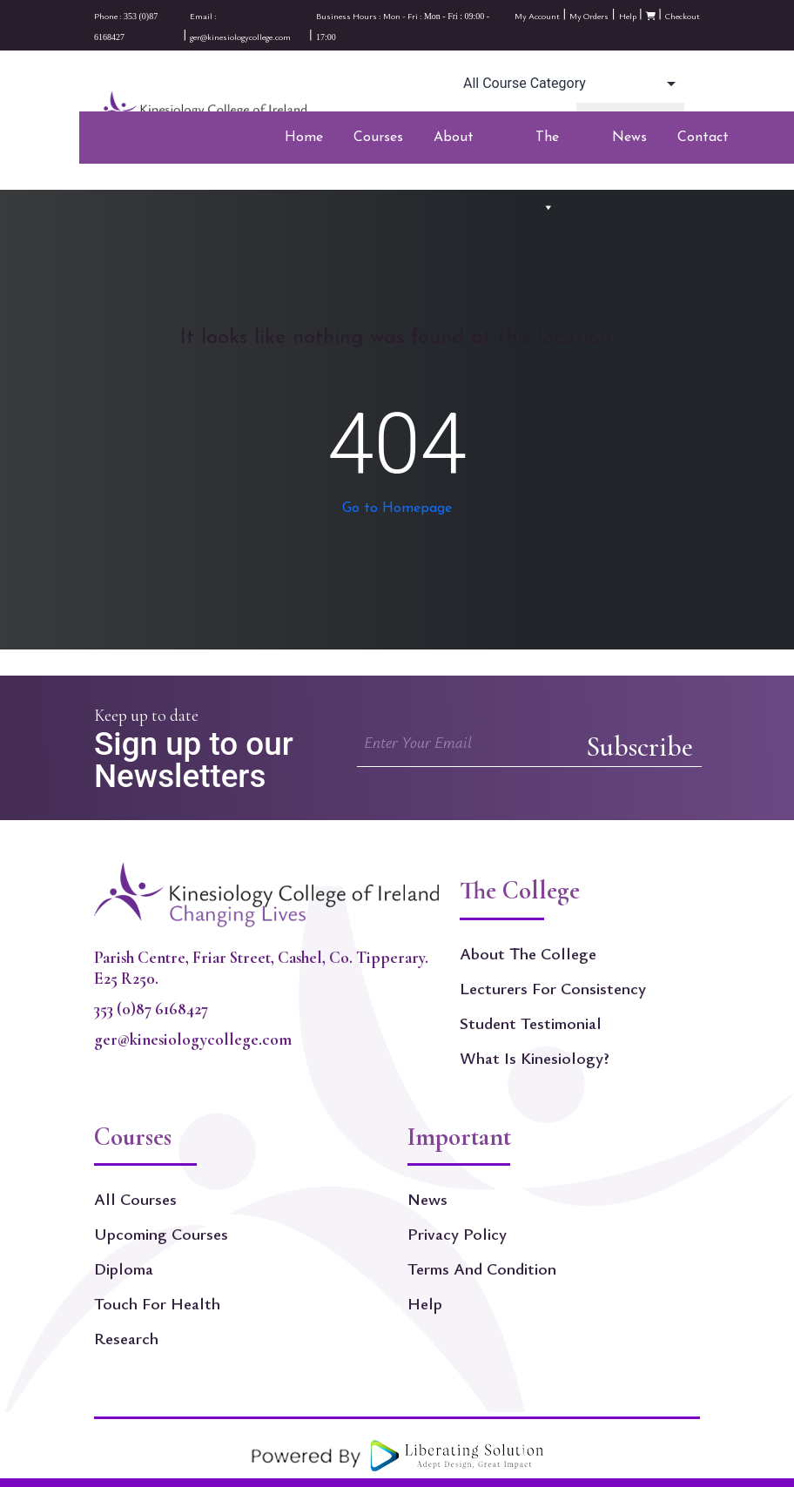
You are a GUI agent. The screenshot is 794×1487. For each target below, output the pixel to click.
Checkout (682, 16)
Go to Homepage (397, 508)
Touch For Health (157, 1303)
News (629, 138)
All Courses (135, 1199)
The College (558, 143)
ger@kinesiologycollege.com (193, 1039)
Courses (378, 143)
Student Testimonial (531, 1023)
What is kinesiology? (534, 1057)
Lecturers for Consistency (553, 988)
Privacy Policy (457, 1233)
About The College (528, 953)
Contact (703, 138)
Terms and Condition (481, 1268)
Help (627, 16)
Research (126, 1338)
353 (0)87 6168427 (151, 1009)
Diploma (123, 1268)
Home (304, 138)
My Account (537, 16)
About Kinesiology (469, 143)
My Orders (589, 16)
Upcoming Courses (161, 1233)
